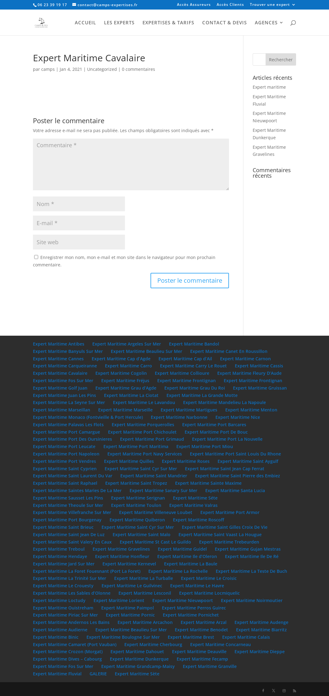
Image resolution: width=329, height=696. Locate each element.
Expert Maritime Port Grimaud (152, 439)
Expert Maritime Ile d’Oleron (187, 556)
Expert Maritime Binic (55, 637)
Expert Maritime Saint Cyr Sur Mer (141, 468)
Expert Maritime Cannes (58, 359)
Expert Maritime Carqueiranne (65, 366)
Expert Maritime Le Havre (197, 586)
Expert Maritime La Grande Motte (202, 395)
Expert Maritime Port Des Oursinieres (72, 439)
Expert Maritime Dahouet (137, 651)
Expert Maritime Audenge (261, 622)
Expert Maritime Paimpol (127, 608)
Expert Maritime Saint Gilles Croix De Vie (224, 527)
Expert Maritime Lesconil (144, 593)
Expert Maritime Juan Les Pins (64, 395)
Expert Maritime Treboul (59, 549)
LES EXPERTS (119, 23)
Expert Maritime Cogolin (121, 373)
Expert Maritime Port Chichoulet (142, 432)
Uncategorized (102, 69)
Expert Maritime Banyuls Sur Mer (68, 351)
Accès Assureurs (194, 5)
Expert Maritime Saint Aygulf (248, 461)
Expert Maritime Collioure (182, 373)
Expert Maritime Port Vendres (64, 461)
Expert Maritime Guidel (182, 549)
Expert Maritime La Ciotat (131, 395)
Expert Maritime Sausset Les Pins (68, 498)
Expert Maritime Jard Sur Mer (63, 564)
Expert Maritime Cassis (259, 366)
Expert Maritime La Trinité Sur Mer (69, 578)
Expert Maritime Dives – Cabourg (67, 659)
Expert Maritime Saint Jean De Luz (69, 534)
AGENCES (266, 23)
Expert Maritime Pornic (130, 615)
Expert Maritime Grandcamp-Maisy (138, 666)
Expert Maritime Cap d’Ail (185, 359)
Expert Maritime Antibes (58, 344)
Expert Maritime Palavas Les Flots (68, 424)
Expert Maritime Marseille (125, 410)
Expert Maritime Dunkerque (139, 659)
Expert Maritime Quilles (129, 461)
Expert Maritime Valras (193, 505)
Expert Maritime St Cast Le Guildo (155, 542)
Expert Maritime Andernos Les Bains (71, 622)
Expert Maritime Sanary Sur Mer (163, 490)
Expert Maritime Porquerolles (143, 424)
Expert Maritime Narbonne (179, 417)
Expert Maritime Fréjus (125, 380)
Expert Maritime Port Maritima (135, 446)
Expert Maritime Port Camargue (66, 432)
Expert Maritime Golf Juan (60, 388)
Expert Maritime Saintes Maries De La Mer (77, 490)
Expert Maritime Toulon (136, 505)
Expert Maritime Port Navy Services (144, 454)
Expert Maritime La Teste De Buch (251, 571)
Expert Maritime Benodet (201, 630)
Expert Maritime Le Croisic (209, 578)
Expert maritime (269, 87)
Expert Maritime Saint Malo (142, 534)
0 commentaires (138, 69)
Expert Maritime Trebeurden (229, 542)
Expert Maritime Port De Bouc (216, 432)
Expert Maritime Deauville (199, 651)
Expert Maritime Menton (251, 410)
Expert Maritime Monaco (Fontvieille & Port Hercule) (88, 417)
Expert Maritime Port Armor (229, 512)
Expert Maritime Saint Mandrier (153, 476)
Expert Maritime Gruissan (260, 388)
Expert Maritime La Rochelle (178, 571)
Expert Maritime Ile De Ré (252, 556)
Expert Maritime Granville (210, 666)
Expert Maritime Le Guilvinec (132, 586)
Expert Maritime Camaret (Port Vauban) (74, 644)
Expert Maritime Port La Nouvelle (227, 439)
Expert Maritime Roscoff (198, 520)
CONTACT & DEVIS (224, 23)
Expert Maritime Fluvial (57, 674)
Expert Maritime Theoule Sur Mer (68, 505)
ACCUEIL (85, 23)
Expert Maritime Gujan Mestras (248, 549)
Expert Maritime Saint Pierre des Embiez (237, 476)
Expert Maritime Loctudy (59, 600)
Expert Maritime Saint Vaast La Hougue (220, 534)
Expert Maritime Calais (246, 637)
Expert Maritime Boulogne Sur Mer (123, 637)
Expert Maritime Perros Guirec (194, 608)
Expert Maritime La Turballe (143, 578)
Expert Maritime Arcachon (145, 622)
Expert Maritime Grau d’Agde (125, 388)
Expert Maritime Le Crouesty (63, 586)
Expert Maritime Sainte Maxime (208, 483)
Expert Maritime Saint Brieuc (63, 527)
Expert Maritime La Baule (190, 564)
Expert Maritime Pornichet (191, 615)
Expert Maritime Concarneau (220, 644)
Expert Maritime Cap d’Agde (121, 359)
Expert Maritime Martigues (189, 410)
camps (48, 69)
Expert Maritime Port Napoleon (66, 454)
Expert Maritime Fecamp (202, 659)
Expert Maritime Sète (137, 674)
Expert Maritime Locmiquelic (209, 593)
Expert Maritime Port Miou (204, 446)
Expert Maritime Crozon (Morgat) (67, 651)
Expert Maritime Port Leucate (64, 446)
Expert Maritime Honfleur (122, 556)
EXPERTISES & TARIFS (168, 23)
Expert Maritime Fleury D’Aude (249, 373)
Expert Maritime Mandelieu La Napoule (224, 402)
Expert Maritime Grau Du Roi (194, 388)
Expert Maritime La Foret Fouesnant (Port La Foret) (86, 571)
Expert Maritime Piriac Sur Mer (65, 615)
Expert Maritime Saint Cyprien (65, 468)
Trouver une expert (270, 5)
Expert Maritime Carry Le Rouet (193, 366)
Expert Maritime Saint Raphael (65, 483)
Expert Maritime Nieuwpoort (182, 600)
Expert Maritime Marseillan (61, 410)
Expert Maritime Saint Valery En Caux (72, 542)
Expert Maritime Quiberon (137, 520)
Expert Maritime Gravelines (121, 549)
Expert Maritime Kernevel (129, 564)
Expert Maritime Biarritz (261, 630)
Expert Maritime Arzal (204, 622)
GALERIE (98, 674)
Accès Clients (230, 5)
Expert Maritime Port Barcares (214, 424)
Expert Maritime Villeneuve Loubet (155, 512)
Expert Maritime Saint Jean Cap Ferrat (224, 468)
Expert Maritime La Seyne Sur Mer (69, 402)
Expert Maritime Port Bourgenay (67, 520)
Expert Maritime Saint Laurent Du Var (72, 476)
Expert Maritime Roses (186, 461)
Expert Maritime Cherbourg (153, 644)
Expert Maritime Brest (191, 637)
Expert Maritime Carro (128, 366)
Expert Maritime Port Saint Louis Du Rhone (235, 454)
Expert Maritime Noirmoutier (252, 600)
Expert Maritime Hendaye (60, 556)
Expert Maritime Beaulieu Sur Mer (146, 351)
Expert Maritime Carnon (245, 359)
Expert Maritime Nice (237, 417)
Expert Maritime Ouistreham (63, 608)
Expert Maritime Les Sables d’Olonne (71, 593)
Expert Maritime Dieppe (260, 651)
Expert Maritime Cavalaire (60, 373)
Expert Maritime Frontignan (186, 380)
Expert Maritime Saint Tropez (136, 483)
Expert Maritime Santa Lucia (235, 490)
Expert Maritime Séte (195, 498)
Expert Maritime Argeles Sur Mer (126, 344)
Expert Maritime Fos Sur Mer (63, 380)
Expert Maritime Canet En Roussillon (228, 351)
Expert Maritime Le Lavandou (144, 402)
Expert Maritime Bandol (194, 344)
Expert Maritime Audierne (60, 630)
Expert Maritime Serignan (138, 498)
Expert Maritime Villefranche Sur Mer (72, 512)
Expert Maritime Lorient (119, 600)
